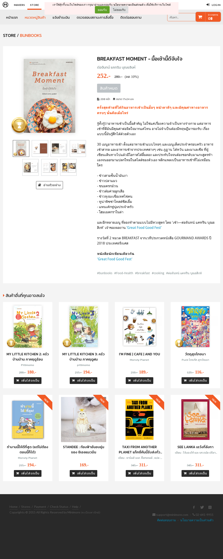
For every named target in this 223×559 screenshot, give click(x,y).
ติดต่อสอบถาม (131, 17)
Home (14, 506)
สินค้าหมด (109, 88)
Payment (40, 506)
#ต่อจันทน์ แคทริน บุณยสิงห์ (184, 273)
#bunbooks (104, 273)
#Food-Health (123, 273)
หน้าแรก (12, 17)
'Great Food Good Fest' (114, 259)
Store (34, 5)
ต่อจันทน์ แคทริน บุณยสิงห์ (116, 67)
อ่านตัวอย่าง (49, 185)
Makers (19, 5)
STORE (9, 35)
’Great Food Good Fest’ (144, 227)
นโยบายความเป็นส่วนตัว (129, 4)
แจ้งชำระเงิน (61, 17)
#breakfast (142, 273)
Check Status (59, 506)
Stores (25, 506)
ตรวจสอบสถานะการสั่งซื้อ (95, 17)
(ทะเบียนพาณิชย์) (90, 512)
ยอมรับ (102, 9)
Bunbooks (31, 35)
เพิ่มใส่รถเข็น (27, 380)
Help (75, 506)
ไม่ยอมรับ (119, 9)
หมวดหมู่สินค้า (35, 17)
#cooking (158, 273)
